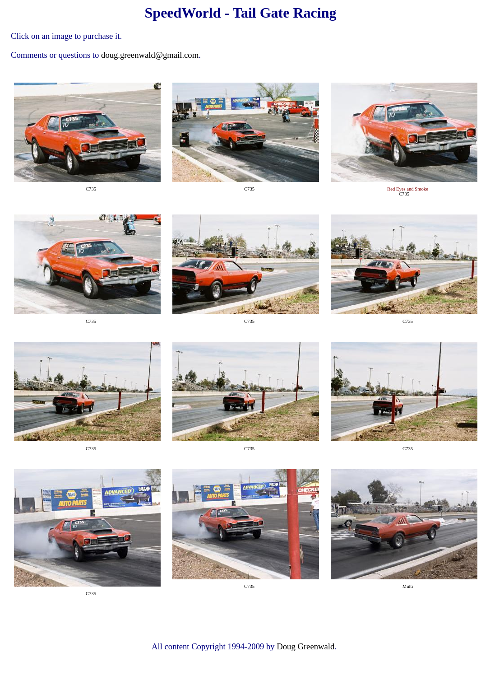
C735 (91, 188)
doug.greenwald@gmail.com (150, 55)
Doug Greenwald (305, 646)
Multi (407, 586)
